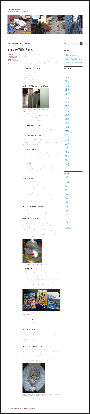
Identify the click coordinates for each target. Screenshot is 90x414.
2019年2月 (67, 164)
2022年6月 (67, 111)
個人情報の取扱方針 (18, 408)
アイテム (9, 56)
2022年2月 (67, 117)
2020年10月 (67, 138)
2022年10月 (67, 106)
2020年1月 (67, 150)
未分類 (11, 57)
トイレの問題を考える (20, 49)
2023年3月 (67, 100)
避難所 (15, 57)
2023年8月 (67, 93)
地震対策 (12, 56)
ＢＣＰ (66, 215)
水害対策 (66, 198)
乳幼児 (66, 184)
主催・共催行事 (67, 182)
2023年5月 (67, 97)
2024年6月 (67, 80)
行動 (13, 57)
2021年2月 (67, 132)
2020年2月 (67, 148)
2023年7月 (67, 94)
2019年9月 (67, 155)
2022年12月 (67, 103)
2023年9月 (67, 92)
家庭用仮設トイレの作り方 (12, 59)
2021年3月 (67, 131)
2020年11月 (67, 136)
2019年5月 (67, 160)
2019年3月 (67, 163)
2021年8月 (67, 125)
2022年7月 (67, 110)
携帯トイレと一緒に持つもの (34, 229)
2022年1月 (67, 118)
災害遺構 (66, 201)
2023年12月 (67, 88)
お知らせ (66, 176)
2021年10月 (67, 122)
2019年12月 (67, 151)
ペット (66, 180)
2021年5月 (67, 128)
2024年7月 (67, 78)
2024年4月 (67, 82)
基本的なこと (67, 189)
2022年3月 (67, 115)
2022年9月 (67, 107)
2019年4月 (67, 161)
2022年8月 (67, 109)
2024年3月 (67, 84)
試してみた (67, 206)
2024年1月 (67, 86)
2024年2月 (67, 85)
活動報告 (66, 199)
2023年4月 (67, 98)
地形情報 (66, 186)
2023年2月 (67, 101)
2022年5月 (67, 113)
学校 (65, 190)
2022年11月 (67, 105)
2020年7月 (67, 142)
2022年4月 (67, 114)
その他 (66, 177)
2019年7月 (67, 157)
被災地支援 (67, 205)
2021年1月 (67, 134)
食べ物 (66, 214)
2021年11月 (67, 121)
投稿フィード (67, 226)
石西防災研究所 (14, 9)
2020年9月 (67, 139)
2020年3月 (67, 147)
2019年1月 (67, 165)
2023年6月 (67, 96)
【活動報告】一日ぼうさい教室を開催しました (73, 62)
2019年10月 (67, 153)
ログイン (66, 224)
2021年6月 (67, 127)
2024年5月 (67, 81)
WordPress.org (68, 228)
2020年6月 (67, 143)
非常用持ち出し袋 (68, 213)
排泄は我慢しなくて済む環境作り (13, 61)
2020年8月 (67, 140)
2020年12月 (67, 135)
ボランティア (67, 181)
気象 (65, 197)
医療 (65, 185)
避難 (65, 207)
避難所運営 (67, 210)
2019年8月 (67, 156)
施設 (65, 193)
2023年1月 (67, 102)
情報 (65, 191)
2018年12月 (67, 167)
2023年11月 (67, 89)
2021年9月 (67, 123)
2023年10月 (67, 90)
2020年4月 (67, 146)
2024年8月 (67, 77)
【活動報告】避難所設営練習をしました (72, 55)
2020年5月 (67, 144)
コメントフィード (68, 227)
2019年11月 (67, 152)
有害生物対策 (67, 194)
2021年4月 (67, 130)
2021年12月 (67, 119)
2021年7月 (67, 126)
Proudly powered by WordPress (29, 408)
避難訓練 (66, 211)
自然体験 (66, 202)
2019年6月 (67, 159)
